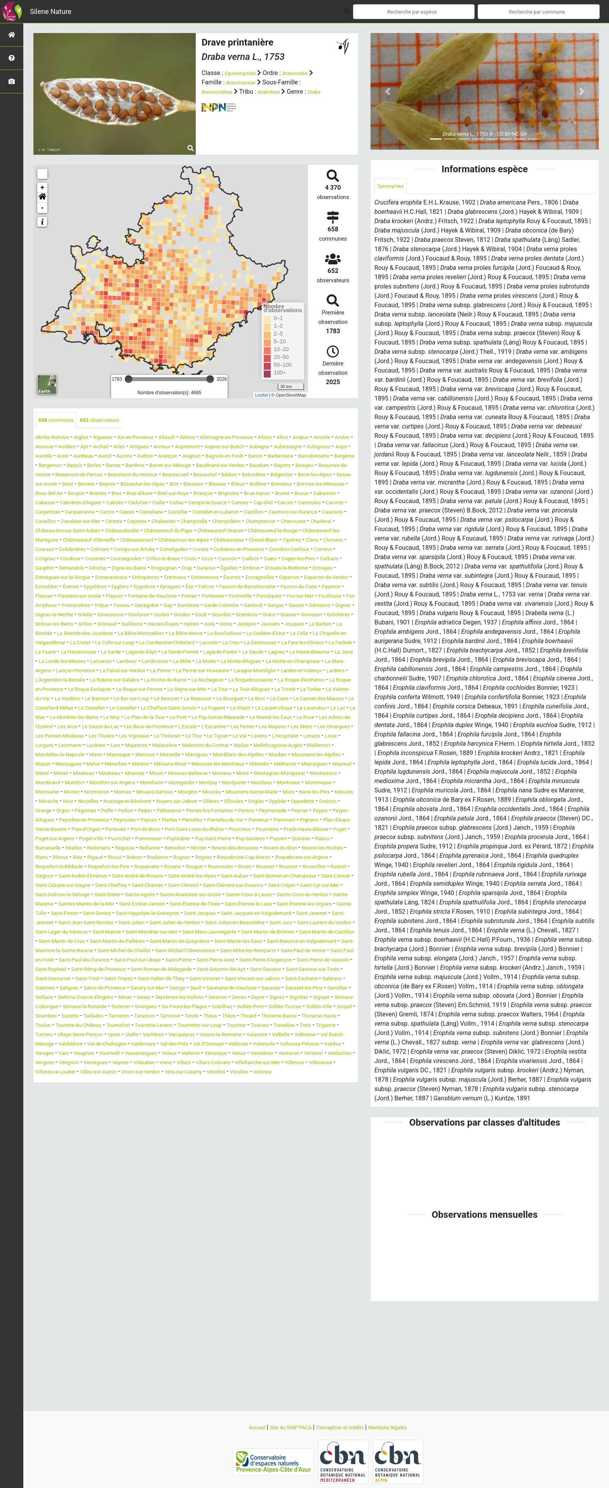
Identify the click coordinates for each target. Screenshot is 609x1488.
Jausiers (263, 662)
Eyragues (220, 615)
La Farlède (143, 690)
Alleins (216, 438)
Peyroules (163, 895)
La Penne (139, 718)
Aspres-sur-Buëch (331, 447)
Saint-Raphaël (123, 1073)
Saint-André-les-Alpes (282, 961)
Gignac (232, 643)
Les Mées (75, 793)
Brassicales (304, 73)
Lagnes (147, 699)
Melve (43, 830)
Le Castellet (335, 755)
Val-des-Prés (129, 1166)
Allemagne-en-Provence (263, 438)
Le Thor (328, 793)
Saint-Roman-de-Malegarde (256, 1073)
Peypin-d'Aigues (57, 895)
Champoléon (195, 541)
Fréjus (266, 634)
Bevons (85, 494)
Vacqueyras (82, 1157)
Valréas (318, 1166)
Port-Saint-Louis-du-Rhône (319, 905)
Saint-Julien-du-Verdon (246, 1017)
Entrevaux (155, 606)
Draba (210, 101)
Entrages (290, 597)
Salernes (236, 1091)
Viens (224, 1185)
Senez (115, 1110)
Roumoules (257, 951)
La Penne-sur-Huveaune (189, 718)
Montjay (315, 849)
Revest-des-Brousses (150, 933)
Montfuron (247, 849)
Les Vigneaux (256, 793)
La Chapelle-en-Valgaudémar (93, 681)
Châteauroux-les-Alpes (261, 559)
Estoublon (73, 615)
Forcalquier (83, 634)
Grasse (224, 653)
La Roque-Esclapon (190, 737)
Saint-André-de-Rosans (216, 961)
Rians (292, 933)
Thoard (69, 1138)
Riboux (314, 933)
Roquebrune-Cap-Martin (221, 942)
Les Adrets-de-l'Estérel (66, 783)
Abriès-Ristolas (56, 438)
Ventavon (312, 1175)
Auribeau (217, 457)
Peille (74, 886)
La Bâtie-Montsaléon (162, 671)
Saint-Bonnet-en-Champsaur (74, 970)
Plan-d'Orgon (189, 905)
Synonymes (393, 187)
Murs (167, 867)
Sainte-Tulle (329, 998)
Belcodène (213, 485)
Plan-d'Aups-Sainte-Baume (130, 905)
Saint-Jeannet (82, 1017)
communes (60, 421)
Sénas (93, 1110)
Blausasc (212, 494)
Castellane (49, 531)
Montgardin (283, 849)
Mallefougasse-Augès (154, 811)
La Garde (252, 690)
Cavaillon (297, 531)
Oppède (217, 877)
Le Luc (309, 765)
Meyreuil (340, 830)
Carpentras (219, 522)
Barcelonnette (168, 466)
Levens (89, 802)
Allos (330, 438)
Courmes (279, 578)
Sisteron (161, 1119)
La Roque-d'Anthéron (63, 737)
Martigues (108, 821)
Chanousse (275, 541)
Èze (242, 615)
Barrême (336, 466)
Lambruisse (82, 709)
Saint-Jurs (52, 1026)
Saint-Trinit (226, 1082)
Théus (346, 1129)
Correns (192, 578)
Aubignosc (121, 457)
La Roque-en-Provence (128, 737)
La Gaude (119, 699)
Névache (262, 867)
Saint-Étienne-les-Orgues (275, 998)
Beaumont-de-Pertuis (326, 475)
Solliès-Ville (96, 1129)
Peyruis (191, 895)
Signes (273, 1110)
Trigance (211, 1147)
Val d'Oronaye (171, 1166)
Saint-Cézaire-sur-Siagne (191, 970)
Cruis (108, 587)
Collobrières (196, 569)
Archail (184, 447)
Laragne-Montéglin (253, 718)
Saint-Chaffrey (249, 970)
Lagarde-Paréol (80, 699)
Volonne (74, 1203)
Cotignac (220, 578)
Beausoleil (156, 485)
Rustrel (78, 961)
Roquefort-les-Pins (124, 951)
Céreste (61, 541)
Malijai (110, 811)
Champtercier (236, 541)
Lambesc (48, 709)
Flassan (123, 625)
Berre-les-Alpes (286, 485)
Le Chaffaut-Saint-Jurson (107, 765)
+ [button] (42, 187)
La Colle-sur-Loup (191, 681)
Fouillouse (156, 634)
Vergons (81, 1185)
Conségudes (318, 569)
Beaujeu (222, 475)
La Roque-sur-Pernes (250, 737)
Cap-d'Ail (104, 522)
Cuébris (158, 587)
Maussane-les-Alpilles (252, 821)
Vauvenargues (136, 1175)
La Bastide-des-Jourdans (95, 671)
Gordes (99, 653)
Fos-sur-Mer (120, 634)
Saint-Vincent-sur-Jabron (112, 1091)
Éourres (222, 606)
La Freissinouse (214, 690)
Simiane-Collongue (61, 1119)
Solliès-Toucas (55, 1129)
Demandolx (312, 587)
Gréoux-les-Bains (325, 653)
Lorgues (197, 802)
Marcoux (47, 821)
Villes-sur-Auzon (189, 1194)
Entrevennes (191, 606)
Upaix (322, 1147)
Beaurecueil (121, 485)
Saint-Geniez (90, 1007)
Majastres (306, 802)
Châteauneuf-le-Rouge (297, 550)
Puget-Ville (252, 914)
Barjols (265, 466)
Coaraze (164, 569)
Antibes (145, 447)
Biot (189, 494)
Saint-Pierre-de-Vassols (67, 1073)
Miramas (153, 839)
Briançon (298, 503)
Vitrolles (330, 1194)
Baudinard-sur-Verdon (121, 475)
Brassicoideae (220, 91)
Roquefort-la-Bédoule (64, 951)
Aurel (193, 457)
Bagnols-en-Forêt (61, 466)
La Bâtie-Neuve (216, 671)
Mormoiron (245, 858)
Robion (91, 942)
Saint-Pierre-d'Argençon (312, 1063)
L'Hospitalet (120, 802)
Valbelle (200, 1157)
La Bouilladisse (263, 671)
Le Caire (176, 755)
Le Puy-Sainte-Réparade (229, 774)
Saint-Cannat (135, 970)
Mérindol (242, 830)
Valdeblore (318, 1157)
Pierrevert (48, 905)
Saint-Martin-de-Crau (246, 1035)
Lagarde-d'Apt (289, 690)
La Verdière (231, 746)
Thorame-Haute (154, 1138)
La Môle (114, 709)
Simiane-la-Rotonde (119, 1119)
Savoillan (282, 1101)
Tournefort (279, 1138)
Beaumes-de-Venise (264, 475)
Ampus (45, 447)
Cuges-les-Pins (215, 587)
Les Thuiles (218, 793)
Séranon (204, 1110)
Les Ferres (322, 783)
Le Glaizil (192, 765)
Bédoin (184, 485)
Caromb (188, 522)
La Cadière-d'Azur (313, 671)
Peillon (95, 886)
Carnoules (158, 522)
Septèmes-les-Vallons (158, 1110)
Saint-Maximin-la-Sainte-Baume (310, 1045)
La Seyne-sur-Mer (307, 737)
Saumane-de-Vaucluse (156, 1101)
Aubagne (50, 457)
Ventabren (280, 1175)
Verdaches (49, 1185)
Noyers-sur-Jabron (98, 877)
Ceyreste (89, 541)
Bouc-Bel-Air (115, 503)
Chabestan (121, 541)
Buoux (104, 513)
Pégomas (48, 886)
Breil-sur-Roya (262, 503)
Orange (302, 877)
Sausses (203, 1101)
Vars (44, 1175)
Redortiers (310, 923)
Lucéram (258, 802)
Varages (345, 1166)
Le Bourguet (118, 755)
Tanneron (239, 1129)
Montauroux (86, 849)
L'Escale (257, 783)
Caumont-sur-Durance (219, 531)
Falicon (262, 615)
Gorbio (75, 653)
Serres (229, 1110)
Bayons (195, 475)
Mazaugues (326, 821)
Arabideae (278, 91)
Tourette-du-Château (232, 1138)
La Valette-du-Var (187, 746)
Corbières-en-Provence (91, 578)
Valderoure (93, 1166)
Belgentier (247, 485)
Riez (334, 933)
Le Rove (334, 774)
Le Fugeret (161, 765)
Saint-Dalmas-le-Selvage (241, 979)
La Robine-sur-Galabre (159, 727)
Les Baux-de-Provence (210, 783)
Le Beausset (79, 755)
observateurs (112, 421)
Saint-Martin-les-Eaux (142, 1045)
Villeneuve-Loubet (137, 1194)
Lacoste (304, 681)
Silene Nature (50, 11)
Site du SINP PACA (283, 1427)
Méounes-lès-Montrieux (192, 830)
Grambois (175, 653)
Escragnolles (256, 606)
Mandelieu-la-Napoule (252, 811)
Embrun (205, 597)
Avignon (344, 457)
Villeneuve (94, 1194)
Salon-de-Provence (306, 1091)
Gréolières (284, 653)
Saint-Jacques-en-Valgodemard (283, 1007)
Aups (148, 457)
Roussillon (49, 961)
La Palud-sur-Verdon (94, 718)
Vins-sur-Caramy (291, 1194)
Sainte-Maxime (265, 989)
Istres (210, 662)
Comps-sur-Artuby (271, 569)
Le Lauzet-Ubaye (233, 765)
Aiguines (116, 438)
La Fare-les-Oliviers (97, 690)
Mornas (275, 858)
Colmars (230, 569)
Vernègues (141, 1185)
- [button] (42, 208)
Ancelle (70, 447)
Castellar (81, 531)
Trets (188, 1147)
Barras (310, 466)
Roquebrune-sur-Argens (291, 942)
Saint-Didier (295, 979)
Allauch (192, 438)
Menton (99, 830)
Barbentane (128, 466)
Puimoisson (320, 914)
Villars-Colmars (279, 1185)
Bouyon (147, 503)
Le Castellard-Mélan (286, 755)
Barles (288, 466)
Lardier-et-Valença (309, 718)
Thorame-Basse (106, 1138)
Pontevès (224, 905)
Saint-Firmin (52, 1007)
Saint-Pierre (208, 1063)
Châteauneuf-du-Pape (172, 550)
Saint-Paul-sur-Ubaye (158, 1063)
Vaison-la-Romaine (129, 1157)
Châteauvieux (315, 559)
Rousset (310, 951)
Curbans (252, 587)
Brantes (173, 503)
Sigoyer (325, 1110)
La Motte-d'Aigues (184, 709)
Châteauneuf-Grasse (234, 550)
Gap (344, 634)
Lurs (281, 802)
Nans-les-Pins (198, 867)
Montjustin (50, 858)
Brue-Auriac (51, 513)
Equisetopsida (244, 73)
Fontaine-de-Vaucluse (253, 625)
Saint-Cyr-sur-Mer (180, 979)
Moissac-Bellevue (216, 839)
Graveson (251, 653)
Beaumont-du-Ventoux (69, 485)
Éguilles (178, 597)
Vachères (48, 1157)
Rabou (221, 923)
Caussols (267, 531)
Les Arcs (113, 783)
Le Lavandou (277, 765)
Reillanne (48, 933)
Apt (166, 447)
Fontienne (325, 625)
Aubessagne (85, 457)
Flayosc (208, 625)
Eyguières (189, 615)
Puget (172, 914)
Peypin (327, 886)
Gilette (307, 643)
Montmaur (114, 858)
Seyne (251, 1110)
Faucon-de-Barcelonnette (311, 615)
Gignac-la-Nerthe (270, 643)
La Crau (330, 681)
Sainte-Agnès (334, 979)
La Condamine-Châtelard (254, 681)
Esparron (291, 606)
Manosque (322, 811)
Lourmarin (227, 802)
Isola (191, 662)
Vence (252, 1175)
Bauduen (168, 475)
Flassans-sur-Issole (165, 625)
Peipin (118, 886)
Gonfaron (48, 653)
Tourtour (106, 1147)
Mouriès (75, 867)
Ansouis (119, 447)
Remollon (78, 933)
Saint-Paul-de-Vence (287, 1054)
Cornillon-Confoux (152, 578)
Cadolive (272, 513)
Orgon (325, 877)
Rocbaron (118, 942)
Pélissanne (147, 886)
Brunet (81, 513)
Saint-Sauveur (69, 1082)
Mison (178, 839)
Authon (289, 457)
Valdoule (206, 1166)
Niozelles (308, 867)
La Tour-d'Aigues (75, 746)
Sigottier (299, 1110)
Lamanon (319, 699)
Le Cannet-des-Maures (224, 755)
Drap (128, 597)
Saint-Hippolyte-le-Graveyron (152, 1007)
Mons (281, 839)
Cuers (182, 587)
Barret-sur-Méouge (61, 475)
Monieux (257, 839)
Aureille (170, 457)
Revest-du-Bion (203, 933)
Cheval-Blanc (53, 569)
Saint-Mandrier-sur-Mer (283, 1026)
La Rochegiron (270, 727)
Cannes (76, 522)
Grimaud (70, 662)
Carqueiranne (257, 522)
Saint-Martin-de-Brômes (108, 1035)
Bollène (288, 494)
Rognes (172, 942)
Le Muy (101, 774)
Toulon (189, 1138)
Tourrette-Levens (322, 1138)
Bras (195, 503)
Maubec (206, 821)
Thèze (46, 1138)
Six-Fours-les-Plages (238, 1119)
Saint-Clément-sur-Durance (75, 979)
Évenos (102, 615)
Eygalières (131, 615)
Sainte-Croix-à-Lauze (143, 989)
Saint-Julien (194, 1017)
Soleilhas (283, 1119)
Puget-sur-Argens (209, 914)
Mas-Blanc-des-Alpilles (158, 821)
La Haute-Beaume (186, 699)
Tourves (134, 1147)
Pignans (78, 905)
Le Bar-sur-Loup (307, 746)
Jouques (291, 662)
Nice (284, 867)
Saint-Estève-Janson (79, 998)
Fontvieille (49, 634)
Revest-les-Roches (255, 933)
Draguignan (102, 597)
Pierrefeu (242, 895)
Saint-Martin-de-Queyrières (72, 1045)
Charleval (308, 541)
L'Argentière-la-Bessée (93, 727)
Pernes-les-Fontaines (195, 886)
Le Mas (333, 765)
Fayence (96, 625)
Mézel (43, 839)
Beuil (63, 494)
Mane (295, 811)
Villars (245, 1185)
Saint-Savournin (184, 1082)
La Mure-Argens (307, 709)
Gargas (153, 643)
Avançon (316, 457)
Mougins (47, 867)
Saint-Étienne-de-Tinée (143, 998)
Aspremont (286, 447)
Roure (286, 951)
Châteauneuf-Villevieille (147, 559)
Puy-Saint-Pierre (91, 923)
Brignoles (328, 503)
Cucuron (132, 587)
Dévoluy (343, 587)
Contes (45, 578)
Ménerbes (70, 830)
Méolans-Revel (135, 830)
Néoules (233, 867)
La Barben (322, 662)
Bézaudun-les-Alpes (152, 494)
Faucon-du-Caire (57, 625)
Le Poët (181, 774)
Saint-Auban (333, 961)
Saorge (91, 1101)
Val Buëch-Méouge (273, 1157)
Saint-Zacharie (170, 1091)
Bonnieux (316, 494)
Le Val (66, 802)
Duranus (151, 597)
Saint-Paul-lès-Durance (94, 1063)
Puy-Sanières (136, 923)
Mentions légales (399, 1427)
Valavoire (171, 1157)
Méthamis (273, 830)
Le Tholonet (296, 793)
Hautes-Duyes (136, 662)
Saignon (104, 961)
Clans (110, 569)
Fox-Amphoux (194, 634)
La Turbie (145, 746)
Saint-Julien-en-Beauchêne (318, 1017)
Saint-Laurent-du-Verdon (104, 1026)
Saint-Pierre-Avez (252, 1063)
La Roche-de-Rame (220, 727)
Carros (289, 522)
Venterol (340, 1175)
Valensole (236, 1166)
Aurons (265, 457)
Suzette (182, 1129)
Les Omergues (113, 793)
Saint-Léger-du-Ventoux (175, 1026)
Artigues (229, 447)
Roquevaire (170, 951)
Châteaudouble (116, 550)
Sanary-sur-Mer (56, 1101)
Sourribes (154, 1129)
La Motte (142, 709)
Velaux (170, 1175)
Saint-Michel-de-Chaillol (70, 1054)
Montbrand (123, 849)
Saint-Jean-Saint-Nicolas (139, 1017)
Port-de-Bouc (260, 905)
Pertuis (239, 886)
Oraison (276, 877)
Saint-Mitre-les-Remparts (221, 1054)
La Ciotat (150, 681)
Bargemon (236, 466)
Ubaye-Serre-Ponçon (282, 1147)
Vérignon (109, 1185)
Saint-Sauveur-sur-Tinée (125, 1082)
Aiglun (90, 438)
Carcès (130, 522)
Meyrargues (307, 830)
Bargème (205, 466)
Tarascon (270, 1129)
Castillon (172, 531)
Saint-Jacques (215, 1007)
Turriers (238, 1147)
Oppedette (247, 877)
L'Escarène (289, 783)
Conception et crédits (343, 1427)
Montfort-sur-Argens (200, 849)
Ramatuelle (250, 923)
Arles (206, 447)
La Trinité (116, 746)
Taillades (209, 1129)
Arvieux (256, 447)
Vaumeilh (99, 1175)
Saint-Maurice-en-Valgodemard (219, 1045)
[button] (42, 198)
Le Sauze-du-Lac (153, 783)
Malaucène (339, 802)
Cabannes (131, 513)
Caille (296, 513)
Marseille (77, 821)
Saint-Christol (335, 970)
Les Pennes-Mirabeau (168, 793)
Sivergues (191, 1119)
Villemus (63, 1194)
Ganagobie (319, 634)
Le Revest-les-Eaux (292, 774)
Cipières (87, 569)
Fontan (297, 625)
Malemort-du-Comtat (67, 811)
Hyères (169, 662)
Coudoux (249, 578)
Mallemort (203, 811)
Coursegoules (315, 578)
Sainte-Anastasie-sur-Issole (73, 989)
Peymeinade (270, 886)
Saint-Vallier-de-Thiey (314, 1082)
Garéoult (126, 643)
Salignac (264, 1091)
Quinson (195, 923)
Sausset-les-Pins (243, 1101)
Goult (121, 653)
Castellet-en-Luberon (127, 531)
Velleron (195, 1175)
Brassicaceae (244, 82)
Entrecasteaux (79, 606)
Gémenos (204, 643)
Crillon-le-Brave (56, 587)
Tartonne (299, 1129)
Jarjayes (234, 662)
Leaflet (261, 395)
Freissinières (235, 634)
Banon (99, 466)
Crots (89, 587)
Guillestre (99, 662)
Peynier (302, 886)
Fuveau (289, 634)
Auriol (242, 457)
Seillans (311, 1101)
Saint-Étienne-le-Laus (208, 998)
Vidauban (198, 1185)
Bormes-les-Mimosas (64, 503)
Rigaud (44, 942)
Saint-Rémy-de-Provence (180, 1073)
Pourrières (85, 914)
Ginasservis (336, 643)
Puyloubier (49, 923)
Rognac (147, 942)
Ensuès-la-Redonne (246, 597)
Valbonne (229, 1157)
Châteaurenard (204, 559)
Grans (201, 653)
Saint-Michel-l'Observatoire (145, 1054)
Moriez (215, 858)
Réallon (280, 923)
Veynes (171, 1185)
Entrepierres (120, 606)
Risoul (68, 942)
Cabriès (245, 513)
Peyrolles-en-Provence (114, 895)
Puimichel (285, 914)
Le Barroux (266, 746)
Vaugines (69, 1175)
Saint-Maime (229, 1026)
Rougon (226, 951)
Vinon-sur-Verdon (240, 1194)
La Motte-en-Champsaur (246, 709)
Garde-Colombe (88, 643)
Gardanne (48, 643)
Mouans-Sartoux (313, 858)
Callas (317, 513)
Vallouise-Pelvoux (279, 1166)
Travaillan (163, 1147)
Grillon (44, 662)
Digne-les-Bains (59, 597)
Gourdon (145, 653)
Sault (113, 1101)
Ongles (192, 877)
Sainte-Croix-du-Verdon (208, 989)
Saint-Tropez (262, 1082)
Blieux (264, 494)
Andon (94, 447)
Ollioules (165, 877)
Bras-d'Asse (222, 503)
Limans (151, 802)
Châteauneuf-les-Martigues (72, 559)
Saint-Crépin (134, 979)
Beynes (110, 494)
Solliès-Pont (316, 1119)
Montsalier (186, 858)
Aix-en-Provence (155, 438)
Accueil (243, 1427)
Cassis (313, 522)
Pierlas (216, 895)
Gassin (176, 643)
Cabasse (162, 513)
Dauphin (280, 587)
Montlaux (83, 858)
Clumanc (136, 569)
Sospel (126, 1129)
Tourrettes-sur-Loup (62, 1147)
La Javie (227, 699)
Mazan (296, 821)
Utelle (343, 1147)
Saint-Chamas (293, 970)
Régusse (341, 923)
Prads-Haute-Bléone (131, 914)
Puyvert (169, 923)
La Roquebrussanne (322, 727)
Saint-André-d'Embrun (150, 961)
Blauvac (241, 494)
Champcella (157, 541)
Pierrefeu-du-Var (282, 895)
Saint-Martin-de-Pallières (313, 1035)
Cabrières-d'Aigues (204, 513)
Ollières (139, 877)
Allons (309, 438)
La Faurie (174, 690)
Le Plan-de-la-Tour (141, 774)
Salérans (207, 1091)
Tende (325, 1129)
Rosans (200, 951)
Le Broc (149, 755)
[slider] (128, 379)
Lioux (174, 802)
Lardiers (46, 727)
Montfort (155, 849)
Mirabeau (92, 839)
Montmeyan (150, 858)
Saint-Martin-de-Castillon (179, 1035)
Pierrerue (322, 895)
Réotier (106, 933)
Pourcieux (52, 914)
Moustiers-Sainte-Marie (124, 867)
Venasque (225, 1175)
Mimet (66, 839)
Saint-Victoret (54, 1091)
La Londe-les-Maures (272, 699)
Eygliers (160, 615)
